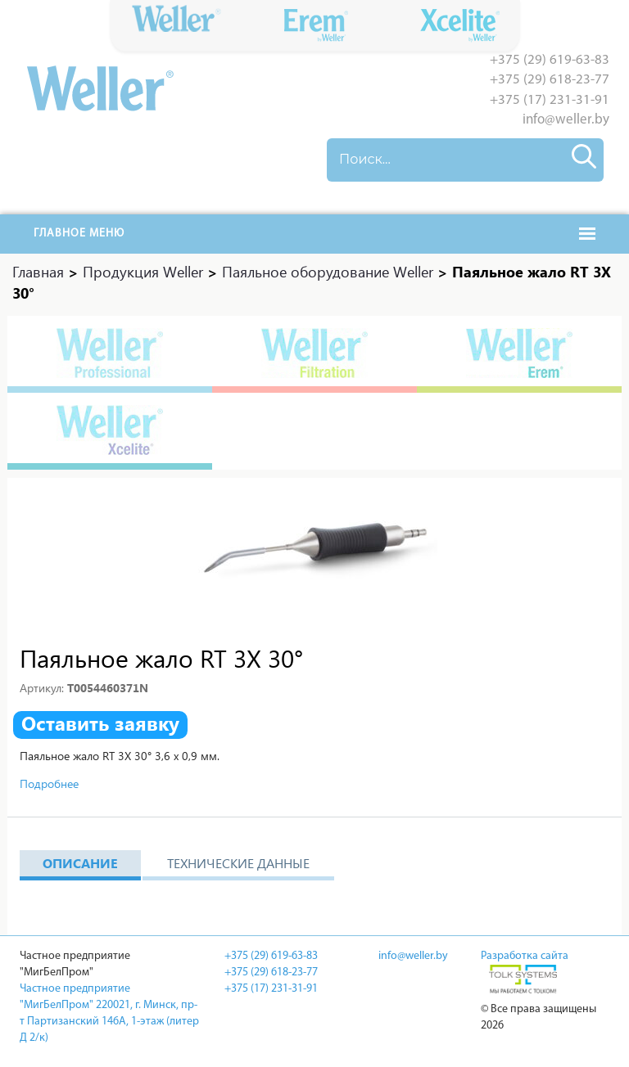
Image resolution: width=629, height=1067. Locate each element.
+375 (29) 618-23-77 (549, 80)
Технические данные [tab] (238, 862)
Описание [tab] (80, 862)
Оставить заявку (100, 723)
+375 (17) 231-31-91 (549, 100)
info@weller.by (566, 120)
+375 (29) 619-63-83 (549, 60)
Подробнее (49, 783)
